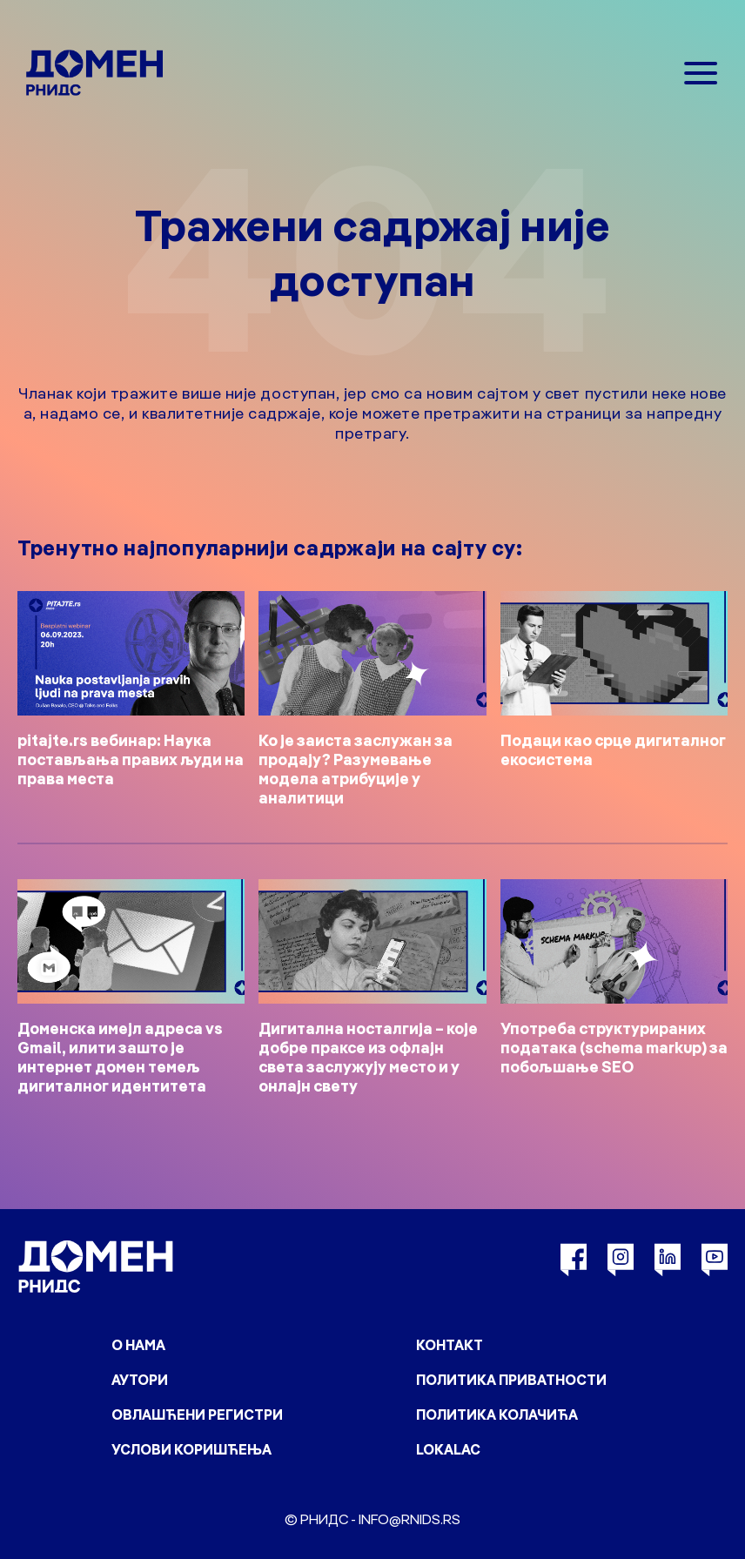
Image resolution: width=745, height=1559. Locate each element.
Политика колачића (497, 1414)
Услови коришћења (191, 1449)
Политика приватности (511, 1379)
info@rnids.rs (409, 1519)
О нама (138, 1345)
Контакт (449, 1345)
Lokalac (448, 1449)
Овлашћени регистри (197, 1414)
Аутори (139, 1379)
